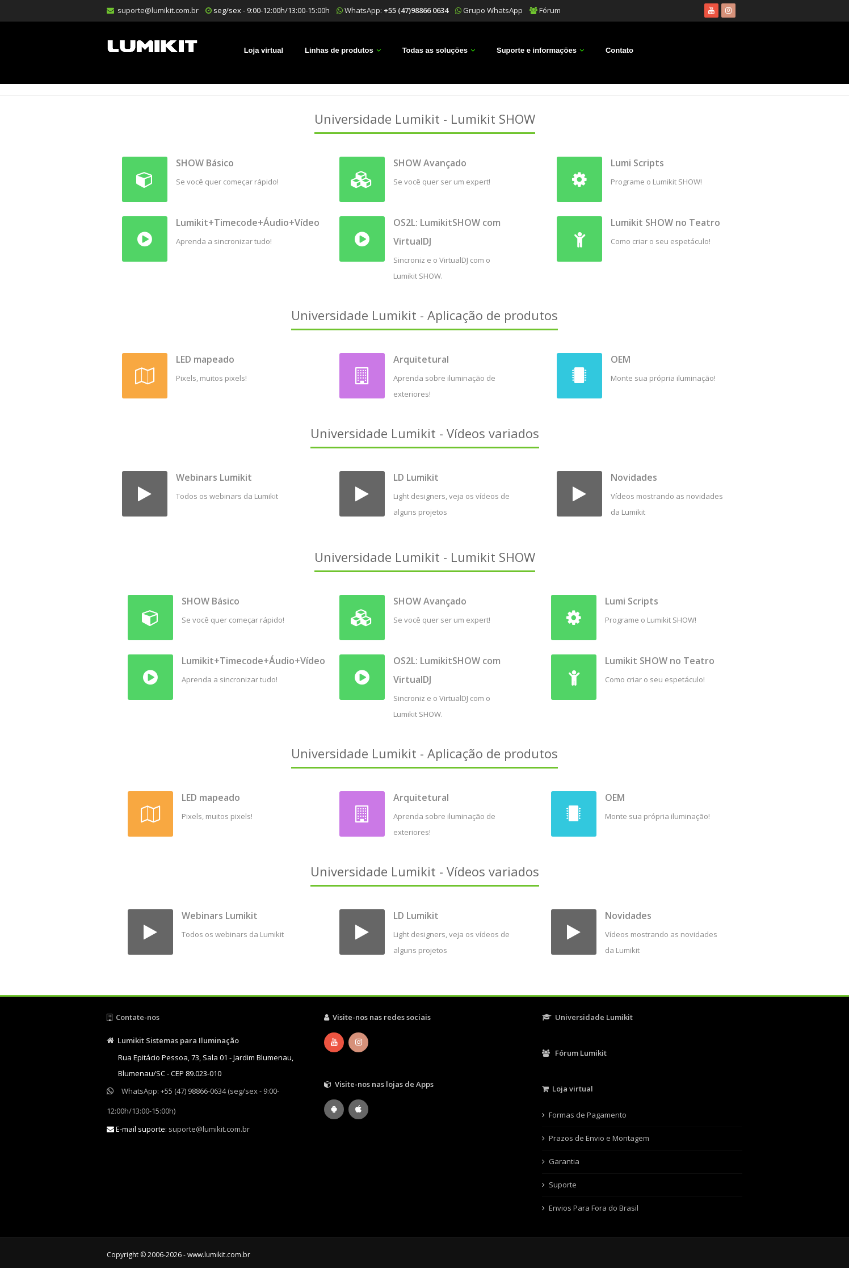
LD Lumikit (416, 477)
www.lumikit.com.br (218, 1254)
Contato (619, 50)
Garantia (564, 1161)
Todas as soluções (435, 50)
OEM (621, 359)
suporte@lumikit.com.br (158, 10)
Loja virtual (263, 50)
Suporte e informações (537, 50)
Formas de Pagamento (588, 1115)
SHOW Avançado (429, 163)
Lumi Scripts (637, 163)
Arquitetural (421, 359)
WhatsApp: (396, 10)
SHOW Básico (205, 163)
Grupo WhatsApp (493, 10)
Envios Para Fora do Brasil (593, 1208)
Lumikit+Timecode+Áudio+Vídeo (248, 222)
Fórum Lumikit (574, 1053)
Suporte (563, 1184)
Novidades (634, 477)
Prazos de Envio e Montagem (599, 1138)
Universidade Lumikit (587, 1017)
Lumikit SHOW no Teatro (665, 222)
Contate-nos (133, 1017)
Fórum (550, 10)
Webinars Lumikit (214, 477)
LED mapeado (205, 359)
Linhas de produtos (339, 50)
